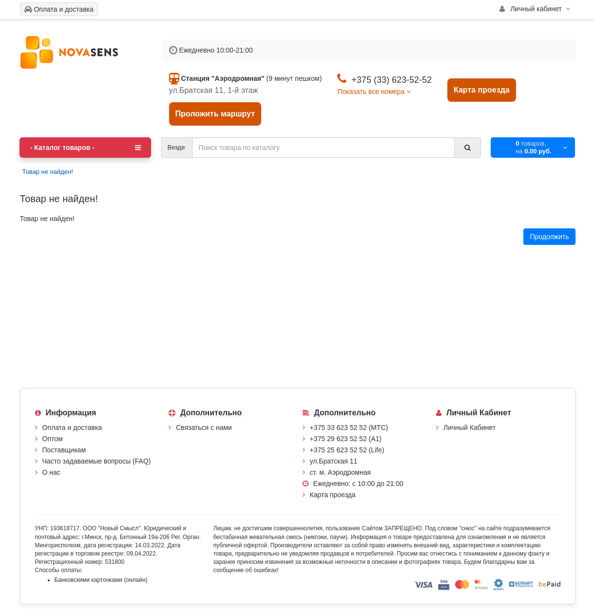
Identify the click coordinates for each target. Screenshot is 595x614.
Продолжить (549, 237)
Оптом (52, 439)
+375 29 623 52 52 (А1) (346, 439)
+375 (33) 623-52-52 (391, 80)
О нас (51, 472)
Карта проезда (482, 90)
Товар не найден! (47, 171)
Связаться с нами (204, 427)
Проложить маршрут (215, 114)
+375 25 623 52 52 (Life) (347, 450)
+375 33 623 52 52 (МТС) (349, 427)
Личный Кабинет (469, 427)
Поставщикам (64, 450)
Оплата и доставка (72, 427)
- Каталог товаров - (85, 147)
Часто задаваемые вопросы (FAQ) (96, 461)
